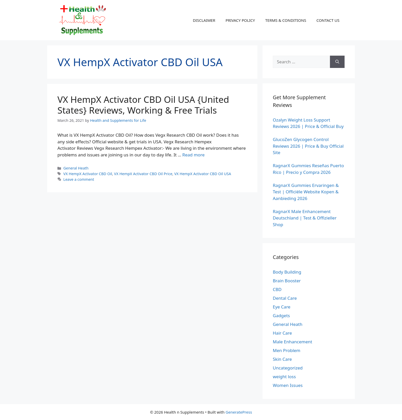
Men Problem (286, 350)
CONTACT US (327, 20)
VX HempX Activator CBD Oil (87, 173)
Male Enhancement (292, 342)
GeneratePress (239, 412)
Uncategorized (288, 368)
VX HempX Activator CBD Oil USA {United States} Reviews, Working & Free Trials (143, 104)
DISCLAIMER (204, 20)
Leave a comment (78, 179)
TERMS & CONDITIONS (285, 20)
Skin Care (282, 359)
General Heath (75, 168)
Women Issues (288, 385)
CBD (277, 289)
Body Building (287, 272)
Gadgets (281, 315)
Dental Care (285, 298)
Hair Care (282, 333)
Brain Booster (287, 281)
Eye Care (281, 307)
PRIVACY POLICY (240, 20)
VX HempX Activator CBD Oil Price (143, 173)
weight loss (284, 376)
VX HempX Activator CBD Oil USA (202, 173)
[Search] (337, 62)
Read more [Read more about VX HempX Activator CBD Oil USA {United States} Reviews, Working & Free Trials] (193, 155)
